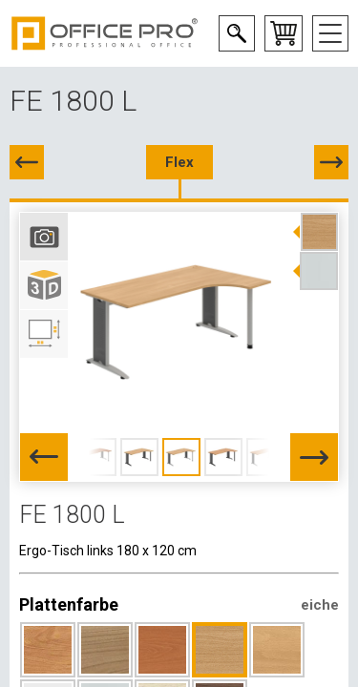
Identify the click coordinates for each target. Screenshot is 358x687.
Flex (179, 162)
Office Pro (105, 33)
